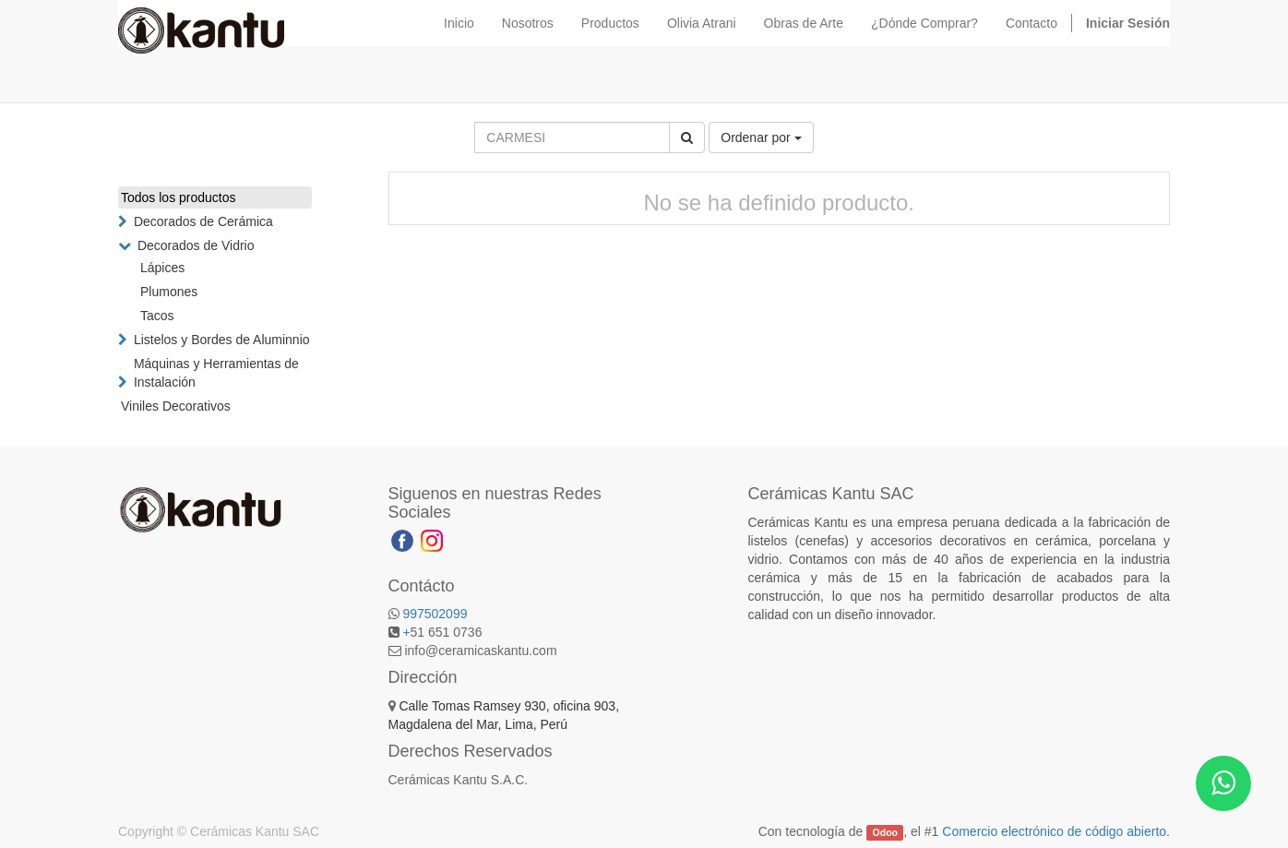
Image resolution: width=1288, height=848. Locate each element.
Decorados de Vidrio (196, 245)
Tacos (157, 315)
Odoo (885, 832)
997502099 (434, 613)
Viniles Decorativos (176, 406)
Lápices (162, 267)
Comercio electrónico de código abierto (1054, 831)
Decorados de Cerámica (203, 221)
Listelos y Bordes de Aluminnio (222, 339)
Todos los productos (178, 197)
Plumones (168, 291)
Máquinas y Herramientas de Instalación (216, 372)
